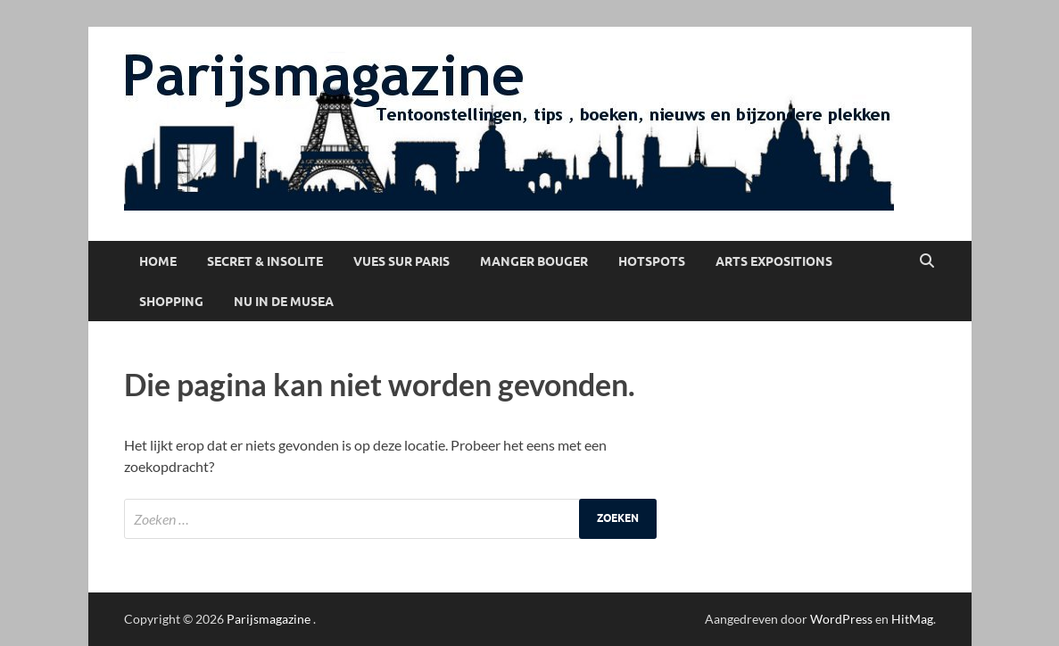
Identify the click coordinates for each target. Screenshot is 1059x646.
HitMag (912, 618)
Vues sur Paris (401, 261)
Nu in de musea (284, 301)
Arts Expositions (774, 261)
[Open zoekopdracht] (927, 261)
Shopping (171, 301)
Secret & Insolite (265, 261)
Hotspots (651, 261)
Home (158, 261)
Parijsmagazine (268, 618)
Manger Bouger (534, 261)
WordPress (841, 618)
